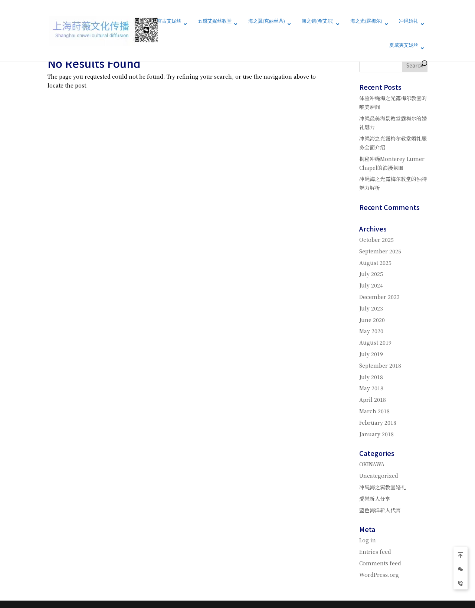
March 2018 (374, 411)
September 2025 (380, 251)
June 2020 (372, 319)
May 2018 (371, 388)
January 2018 (376, 434)
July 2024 (371, 285)
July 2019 (371, 354)
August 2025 (375, 262)
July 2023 (371, 308)
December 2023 (379, 296)
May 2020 (371, 331)
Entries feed (375, 551)
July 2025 (371, 273)
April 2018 (372, 399)
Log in (367, 540)
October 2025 (376, 239)
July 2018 (371, 377)
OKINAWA (371, 464)
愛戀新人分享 (374, 498)
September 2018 (380, 365)
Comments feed (380, 563)
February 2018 (377, 422)
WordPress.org (379, 574)
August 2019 (375, 342)
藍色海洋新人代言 (380, 510)
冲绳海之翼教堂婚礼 (382, 487)
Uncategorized (378, 475)
